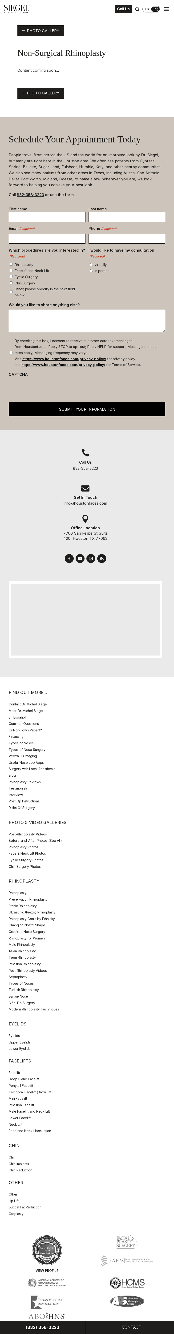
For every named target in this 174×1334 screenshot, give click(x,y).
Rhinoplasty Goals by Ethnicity (32, 919)
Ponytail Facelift (21, 1086)
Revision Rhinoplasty (25, 964)
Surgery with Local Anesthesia (32, 769)
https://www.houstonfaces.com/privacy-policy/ (64, 359)
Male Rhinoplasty (22, 944)
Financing (16, 736)
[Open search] (137, 9)
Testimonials (18, 788)
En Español (17, 717)
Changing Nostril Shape (27, 925)
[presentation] (44, 388)
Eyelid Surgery (26, 277)
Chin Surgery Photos (25, 866)
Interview (16, 795)
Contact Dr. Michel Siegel (28, 704)
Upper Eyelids (20, 1042)
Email (22, 229)
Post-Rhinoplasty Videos (28, 834)
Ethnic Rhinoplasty (23, 906)
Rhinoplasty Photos (23, 847)
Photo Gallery (43, 30)
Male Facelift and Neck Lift (29, 1111)
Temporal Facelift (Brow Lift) (31, 1092)
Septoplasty (18, 977)
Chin (12, 1157)
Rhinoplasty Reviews (25, 782)
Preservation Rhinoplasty (28, 899)
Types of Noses (21, 743)
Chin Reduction (20, 1170)
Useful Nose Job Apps (26, 762)
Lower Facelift (20, 1118)
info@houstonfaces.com (85, 503)
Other (13, 1194)
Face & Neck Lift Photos (27, 853)
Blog (12, 775)
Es (147, 9)
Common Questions (24, 724)
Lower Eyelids (19, 1049)
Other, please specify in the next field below (45, 292)
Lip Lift (14, 1201)
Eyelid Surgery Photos (26, 860)
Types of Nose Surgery (27, 750)
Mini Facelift (18, 1098)
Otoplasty (16, 1214)
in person (102, 270)
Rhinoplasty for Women (27, 938)
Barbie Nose (18, 996)
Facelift (14, 1073)
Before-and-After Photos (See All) (35, 840)
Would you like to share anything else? (44, 304)
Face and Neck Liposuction (30, 1131)
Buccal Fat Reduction (25, 1207)
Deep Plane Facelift (24, 1079)
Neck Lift (15, 1124)
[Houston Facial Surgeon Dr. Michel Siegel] (17, 9)
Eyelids (14, 1036)
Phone (103, 229)
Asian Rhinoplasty (22, 951)
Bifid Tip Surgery (22, 1003)
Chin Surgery (25, 283)
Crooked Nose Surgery (27, 932)
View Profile (47, 1271)
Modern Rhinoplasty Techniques (34, 1009)
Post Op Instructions (24, 801)
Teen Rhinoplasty (22, 957)
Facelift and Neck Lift (32, 270)
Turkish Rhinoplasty (24, 990)
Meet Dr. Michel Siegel (26, 711)
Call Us (123, 9)
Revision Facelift (21, 1105)
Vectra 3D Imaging (23, 756)
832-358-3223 (30, 194)
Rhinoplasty (24, 264)
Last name (98, 209)
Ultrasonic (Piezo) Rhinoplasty (32, 912)
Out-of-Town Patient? (25, 730)
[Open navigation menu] (166, 9)
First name (18, 209)
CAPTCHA (18, 374)
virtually (101, 264)
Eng (155, 9)
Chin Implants (19, 1164)
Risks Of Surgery (22, 808)
